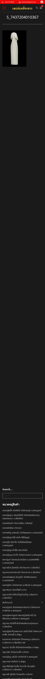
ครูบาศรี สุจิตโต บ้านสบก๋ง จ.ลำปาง (17, 674)
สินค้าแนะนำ (7, 602)
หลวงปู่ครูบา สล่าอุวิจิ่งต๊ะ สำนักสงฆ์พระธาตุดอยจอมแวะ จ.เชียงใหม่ (20, 517)
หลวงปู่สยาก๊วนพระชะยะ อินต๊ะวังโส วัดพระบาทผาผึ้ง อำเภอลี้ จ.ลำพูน (22, 633)
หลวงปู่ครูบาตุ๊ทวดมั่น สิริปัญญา (16, 537)
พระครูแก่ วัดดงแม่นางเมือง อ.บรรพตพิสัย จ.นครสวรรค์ (20, 561)
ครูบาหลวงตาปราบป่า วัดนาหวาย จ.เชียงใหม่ (21, 572)
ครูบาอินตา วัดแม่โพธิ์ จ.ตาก (14, 590)
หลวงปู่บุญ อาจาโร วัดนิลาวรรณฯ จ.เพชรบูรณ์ (22, 555)
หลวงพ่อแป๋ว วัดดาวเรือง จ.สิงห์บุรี (17, 523)
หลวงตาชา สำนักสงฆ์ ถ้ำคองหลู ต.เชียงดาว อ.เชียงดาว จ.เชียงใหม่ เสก (20, 641)
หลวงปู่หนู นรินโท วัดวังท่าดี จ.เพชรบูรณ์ (19, 656)
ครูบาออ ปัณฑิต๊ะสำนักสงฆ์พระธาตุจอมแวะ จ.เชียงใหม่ (20, 625)
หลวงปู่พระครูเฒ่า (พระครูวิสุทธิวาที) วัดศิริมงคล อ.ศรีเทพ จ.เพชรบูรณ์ (19, 617)
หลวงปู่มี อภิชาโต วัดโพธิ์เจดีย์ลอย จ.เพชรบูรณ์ (17, 544)
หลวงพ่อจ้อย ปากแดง (11, 528)
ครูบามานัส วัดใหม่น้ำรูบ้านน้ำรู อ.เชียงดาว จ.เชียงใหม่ (20, 596)
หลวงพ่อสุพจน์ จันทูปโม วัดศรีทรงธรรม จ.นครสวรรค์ (19, 578)
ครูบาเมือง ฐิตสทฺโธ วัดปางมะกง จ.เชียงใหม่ (21, 567)
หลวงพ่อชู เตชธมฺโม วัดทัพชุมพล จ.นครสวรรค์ (22, 532)
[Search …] (37, 8)
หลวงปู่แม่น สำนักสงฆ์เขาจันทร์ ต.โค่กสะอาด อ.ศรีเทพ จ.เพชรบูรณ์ (21, 609)
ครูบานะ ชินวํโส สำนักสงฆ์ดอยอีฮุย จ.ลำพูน (20, 647)
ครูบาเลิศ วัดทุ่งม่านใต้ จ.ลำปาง (15, 652)
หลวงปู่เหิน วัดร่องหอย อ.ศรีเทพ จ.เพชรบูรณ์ (22, 585)
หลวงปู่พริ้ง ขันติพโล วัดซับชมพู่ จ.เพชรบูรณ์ (21, 510)
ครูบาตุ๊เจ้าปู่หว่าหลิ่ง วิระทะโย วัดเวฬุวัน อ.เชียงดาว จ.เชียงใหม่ (18, 668)
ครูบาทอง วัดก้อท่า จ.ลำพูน (14, 661)
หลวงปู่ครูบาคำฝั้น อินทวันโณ (14, 550)
